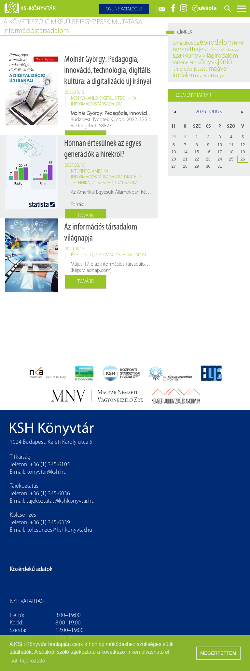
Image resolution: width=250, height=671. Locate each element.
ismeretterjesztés (190, 69)
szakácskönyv (227, 50)
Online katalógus (124, 9)
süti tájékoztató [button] (27, 661)
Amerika (100, 171)
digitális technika (117, 98)
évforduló (82, 255)
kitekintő (80, 171)
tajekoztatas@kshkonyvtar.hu (60, 501)
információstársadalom (96, 104)
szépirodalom (213, 43)
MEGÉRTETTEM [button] (218, 653)
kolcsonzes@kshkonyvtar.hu (59, 530)
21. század (102, 183)
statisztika (126, 183)
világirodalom (220, 56)
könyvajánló (84, 98)
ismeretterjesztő (193, 49)
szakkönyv (187, 56)
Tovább (85, 215)
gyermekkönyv (210, 76)
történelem (184, 62)
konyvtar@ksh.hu (46, 472)
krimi (238, 43)
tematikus (183, 43)
